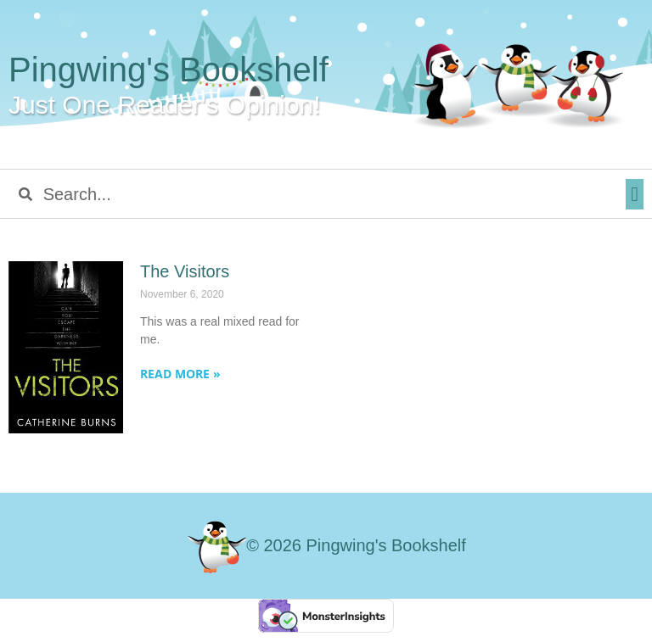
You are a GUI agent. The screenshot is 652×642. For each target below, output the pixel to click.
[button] (635, 194)
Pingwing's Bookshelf (168, 69)
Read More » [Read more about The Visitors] (180, 374)
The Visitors (184, 271)
